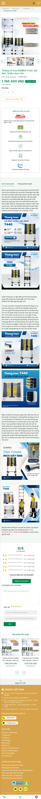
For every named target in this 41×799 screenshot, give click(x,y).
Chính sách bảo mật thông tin (12, 778)
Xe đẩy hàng (6, 740)
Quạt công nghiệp (8, 753)
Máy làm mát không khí (10, 751)
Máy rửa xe (6, 745)
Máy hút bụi (6, 743)
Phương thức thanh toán (10, 768)
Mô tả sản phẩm (8, 184)
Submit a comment (22, 581)
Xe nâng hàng (6, 756)
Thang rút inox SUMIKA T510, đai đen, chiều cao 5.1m (10, 659)
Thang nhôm (6, 735)
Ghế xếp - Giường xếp (9, 732)
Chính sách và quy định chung (12, 765)
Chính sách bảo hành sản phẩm (13, 773)
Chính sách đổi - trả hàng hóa (12, 775)
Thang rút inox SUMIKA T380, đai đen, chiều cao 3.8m (30, 659)
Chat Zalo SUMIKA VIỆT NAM (20, 169)
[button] (2, 61)
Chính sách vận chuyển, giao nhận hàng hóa (17, 770)
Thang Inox (6, 738)
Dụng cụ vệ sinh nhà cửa (10, 748)
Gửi (9, 624)
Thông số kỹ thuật (24, 184)
